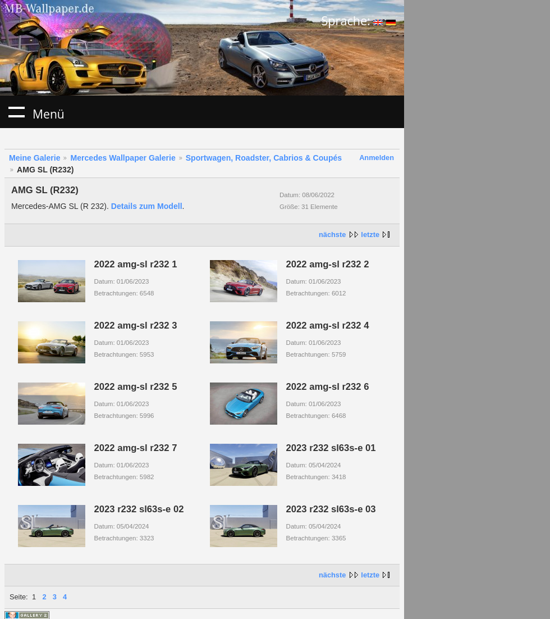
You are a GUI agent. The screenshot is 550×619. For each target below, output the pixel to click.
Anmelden (376, 157)
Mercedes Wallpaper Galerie (122, 157)
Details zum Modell (146, 206)
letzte (370, 234)
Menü (16, 111)
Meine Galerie (35, 157)
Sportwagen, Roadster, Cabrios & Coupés (264, 157)
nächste (332, 234)
